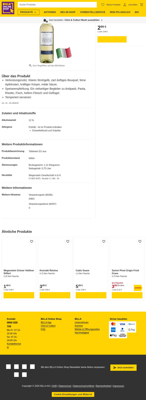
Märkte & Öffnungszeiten (87, 329)
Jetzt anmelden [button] (123, 367)
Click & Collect (48, 326)
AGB (54, 386)
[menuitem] (29, 12)
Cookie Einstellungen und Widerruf (73, 394)
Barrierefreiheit (103, 386)
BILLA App (46, 322)
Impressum (118, 386)
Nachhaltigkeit (82, 332)
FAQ (43, 329)
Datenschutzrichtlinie (83, 386)
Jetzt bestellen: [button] (74, 20)
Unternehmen (82, 322)
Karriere (79, 326)
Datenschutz (65, 386)
